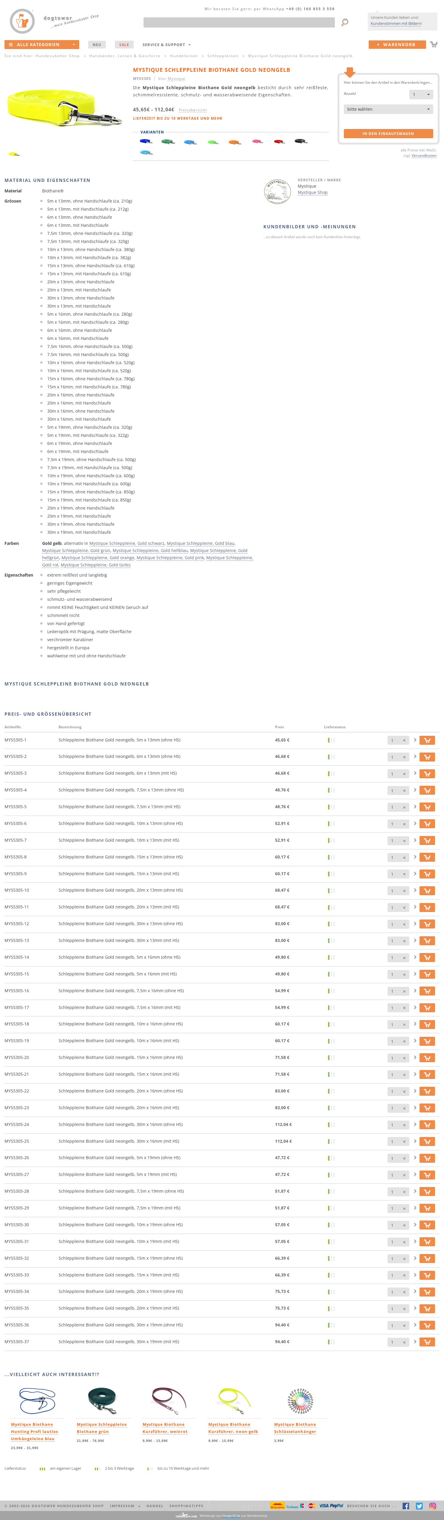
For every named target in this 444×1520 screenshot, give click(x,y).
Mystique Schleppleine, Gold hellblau (150, 550)
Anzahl (350, 93)
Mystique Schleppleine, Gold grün (76, 550)
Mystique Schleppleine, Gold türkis (96, 565)
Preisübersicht (193, 109)
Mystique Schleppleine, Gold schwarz (126, 543)
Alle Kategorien (42, 44)
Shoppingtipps (187, 1506)
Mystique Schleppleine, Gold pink (170, 557)
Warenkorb (402, 44)
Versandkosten (424, 155)
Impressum (125, 1506)
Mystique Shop (313, 192)
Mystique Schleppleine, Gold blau (200, 543)
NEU (97, 44)
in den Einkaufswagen (388, 133)
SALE (124, 44)
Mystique (176, 78)
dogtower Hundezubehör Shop (68, 1506)
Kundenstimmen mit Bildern (396, 23)
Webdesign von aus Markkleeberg (233, 1515)
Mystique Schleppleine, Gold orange (98, 557)
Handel (155, 1506)
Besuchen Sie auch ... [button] (371, 1506)
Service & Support (167, 44)
